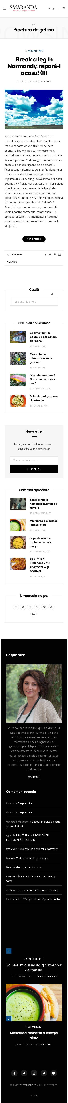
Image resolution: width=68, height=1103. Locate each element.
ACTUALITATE (35, 50)
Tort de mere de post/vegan (32, 858)
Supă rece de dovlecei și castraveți (38, 849)
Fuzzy (9, 867)
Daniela (10, 849)
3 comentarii (43, 81)
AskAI (9, 890)
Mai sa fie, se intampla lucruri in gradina (41, 358)
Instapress (12, 876)
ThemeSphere (28, 1085)
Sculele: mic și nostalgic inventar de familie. (43, 503)
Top (34, 1095)
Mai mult (34, 776)
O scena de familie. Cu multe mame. (36, 890)
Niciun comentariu (46, 976)
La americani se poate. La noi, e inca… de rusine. (43, 337)
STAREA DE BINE (34, 959)
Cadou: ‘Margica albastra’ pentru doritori (38, 899)
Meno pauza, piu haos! (28, 867)
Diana (9, 858)
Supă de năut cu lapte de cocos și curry (41, 542)
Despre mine (25, 803)
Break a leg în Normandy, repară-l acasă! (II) (34, 66)
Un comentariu (44, 1044)
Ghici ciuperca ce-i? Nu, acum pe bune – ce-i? (42, 379)
